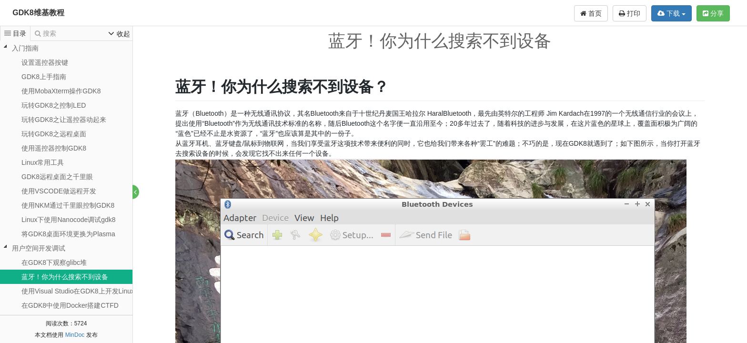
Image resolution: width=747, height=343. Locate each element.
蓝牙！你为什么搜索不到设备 (64, 277)
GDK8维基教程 (38, 13)
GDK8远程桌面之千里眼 (57, 177)
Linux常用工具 (42, 162)
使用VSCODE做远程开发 (58, 191)
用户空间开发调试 (38, 248)
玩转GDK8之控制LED (53, 105)
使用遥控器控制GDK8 (53, 148)
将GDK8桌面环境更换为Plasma (68, 234)
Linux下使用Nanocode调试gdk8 (68, 219)
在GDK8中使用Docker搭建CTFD (70, 305)
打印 (629, 13)
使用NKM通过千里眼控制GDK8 (67, 205)
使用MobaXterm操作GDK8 (61, 91)
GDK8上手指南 (43, 77)
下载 (671, 13)
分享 (713, 13)
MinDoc (75, 335)
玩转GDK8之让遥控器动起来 (63, 119)
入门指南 (25, 48)
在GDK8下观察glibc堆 (54, 262)
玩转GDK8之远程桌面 (53, 134)
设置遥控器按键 (44, 62)
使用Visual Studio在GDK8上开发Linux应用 (84, 291)
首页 (591, 13)
